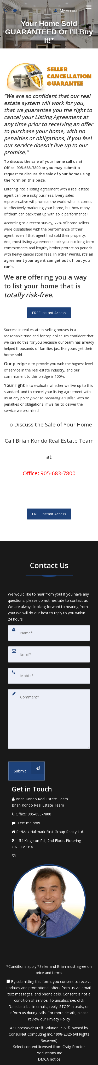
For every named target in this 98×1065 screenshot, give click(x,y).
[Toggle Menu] (88, 7)
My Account (67, 10)
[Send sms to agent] (15, 10)
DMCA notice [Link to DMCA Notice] (49, 1059)
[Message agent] (49, 823)
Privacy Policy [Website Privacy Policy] (58, 1019)
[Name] (49, 633)
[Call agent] (6, 10)
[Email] (49, 654)
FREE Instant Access (49, 312)
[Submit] (26, 771)
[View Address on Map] (49, 844)
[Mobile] (49, 676)
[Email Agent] (49, 856)
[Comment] (49, 719)
